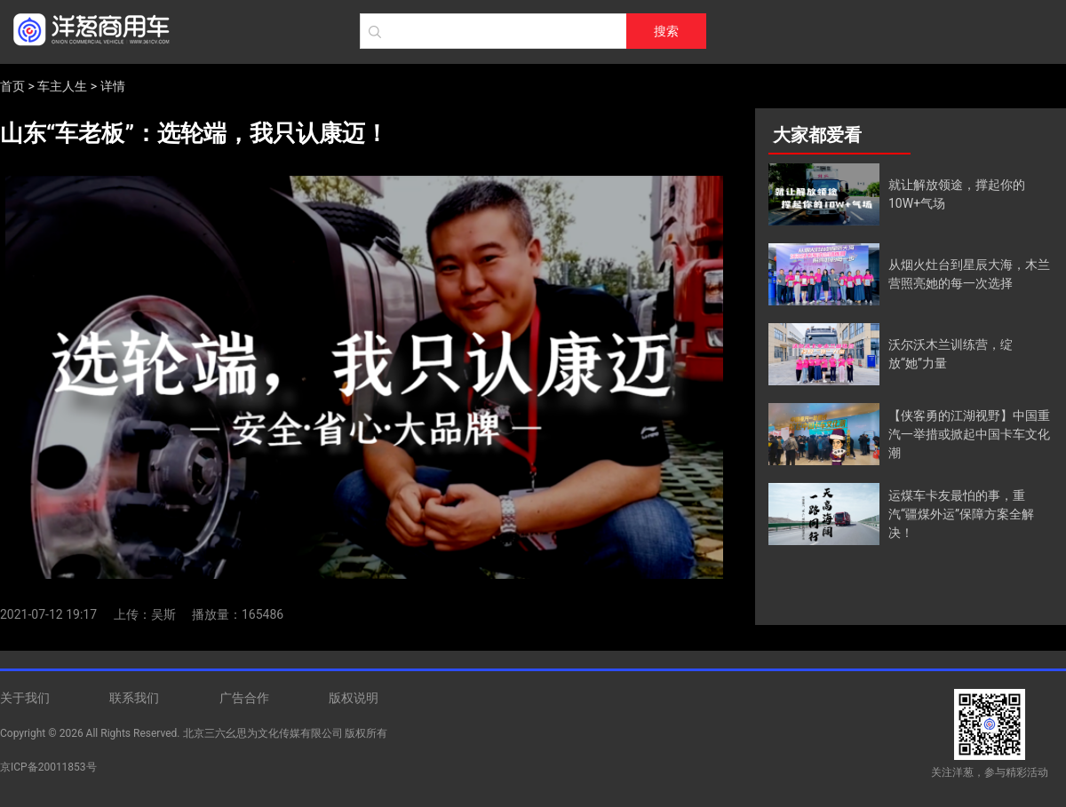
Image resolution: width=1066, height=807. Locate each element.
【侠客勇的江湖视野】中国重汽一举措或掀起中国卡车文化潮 (969, 434)
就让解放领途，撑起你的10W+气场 (956, 194)
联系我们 (134, 698)
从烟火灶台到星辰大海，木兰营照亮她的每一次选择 (969, 273)
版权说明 (353, 698)
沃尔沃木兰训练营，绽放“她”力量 (950, 353)
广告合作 (244, 698)
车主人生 (62, 86)
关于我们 (25, 698)
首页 (12, 86)
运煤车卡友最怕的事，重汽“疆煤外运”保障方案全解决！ (961, 514)
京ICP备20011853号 (48, 767)
